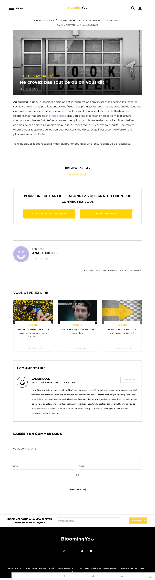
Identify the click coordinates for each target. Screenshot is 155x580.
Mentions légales (69, 572)
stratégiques (57, 115)
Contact (88, 572)
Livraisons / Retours (135, 568)
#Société (88, 270)
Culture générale (68, 20)
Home (38, 20)
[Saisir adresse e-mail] (88, 520)
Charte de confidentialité (37, 568)
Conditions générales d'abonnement (98, 568)
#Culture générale (106, 270)
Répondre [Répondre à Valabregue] (129, 380)
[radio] (69, 174)
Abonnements (65, 568)
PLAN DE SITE (11, 568)
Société (50, 20)
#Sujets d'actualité (130, 270)
